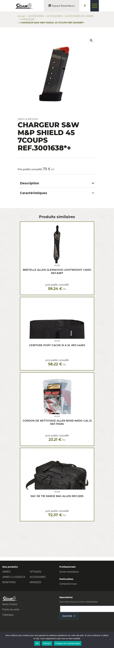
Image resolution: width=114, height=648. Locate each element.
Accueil (22, 16)
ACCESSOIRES (36, 16)
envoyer (67, 616)
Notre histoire (9, 604)
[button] (91, 40)
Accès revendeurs (69, 571)
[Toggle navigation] (94, 5)
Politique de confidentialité (67, 643)
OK (37, 643)
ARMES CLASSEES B (13, 577)
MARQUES (35, 582)
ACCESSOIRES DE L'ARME (79, 16)
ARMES (6, 571)
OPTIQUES (35, 571)
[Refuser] (110, 639)
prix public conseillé (57, 287)
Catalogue (7, 614)
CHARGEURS (27, 19)
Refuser (47, 643)
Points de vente (10, 609)
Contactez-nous (68, 583)
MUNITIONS (9, 582)
